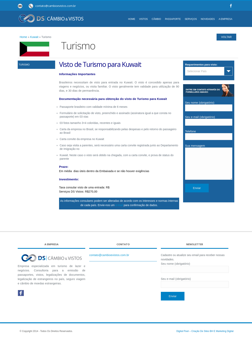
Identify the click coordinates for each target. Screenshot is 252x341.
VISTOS (143, 19)
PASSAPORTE (173, 19)
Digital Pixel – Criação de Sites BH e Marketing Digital (204, 332)
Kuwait (34, 37)
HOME (131, 19)
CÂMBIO (156, 19)
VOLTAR (226, 37)
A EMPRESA (225, 19)
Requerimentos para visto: (201, 64)
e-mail (119, 205)
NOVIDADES (208, 19)
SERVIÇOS (191, 19)
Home (23, 37)
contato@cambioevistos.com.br (109, 256)
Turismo (24, 64)
